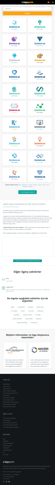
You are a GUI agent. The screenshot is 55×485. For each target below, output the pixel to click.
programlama (21, 307)
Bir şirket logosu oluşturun (9, 404)
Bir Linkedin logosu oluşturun (10, 425)
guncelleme (17, 315)
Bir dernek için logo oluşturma (10, 393)
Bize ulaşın (5, 454)
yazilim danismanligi (22, 322)
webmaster (40, 311)
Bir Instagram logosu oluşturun (11, 427)
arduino (23, 311)
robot (47, 185)
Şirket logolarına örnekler (9, 406)
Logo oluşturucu (7, 388)
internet (30, 185)
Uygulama (9, 287)
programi (30, 307)
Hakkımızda (51, 7)
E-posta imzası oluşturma (9, 418)
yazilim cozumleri (27, 315)
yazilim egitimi (29, 318)
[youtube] (9, 482)
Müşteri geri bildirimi (8, 443)
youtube (30, 186)
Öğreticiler (5, 441)
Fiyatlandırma (6, 384)
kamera (35, 185)
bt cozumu (31, 311)
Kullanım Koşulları (7, 445)
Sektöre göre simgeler (9, 397)
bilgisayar (24, 185)
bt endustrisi (34, 322)
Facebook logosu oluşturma (10, 422)
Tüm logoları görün (27, 192)
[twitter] (6, 482)
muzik (43, 185)
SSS (4, 452)
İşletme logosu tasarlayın (9, 391)
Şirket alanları (6, 395)
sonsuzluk (24, 186)
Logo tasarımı (28, 7)
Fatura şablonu (6, 420)
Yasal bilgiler (6, 448)
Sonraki (27, 13)
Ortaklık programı (7, 450)
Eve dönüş (27, 2)
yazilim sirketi (40, 307)
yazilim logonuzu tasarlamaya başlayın (27, 260)
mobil (39, 185)
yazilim (12, 307)
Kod (7, 278)
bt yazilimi (38, 315)
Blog (4, 439)
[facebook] (4, 482)
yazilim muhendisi (17, 318)
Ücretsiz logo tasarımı (8, 400)
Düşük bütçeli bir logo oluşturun (11, 402)
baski (20, 185)
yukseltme (38, 318)
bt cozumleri (14, 311)
